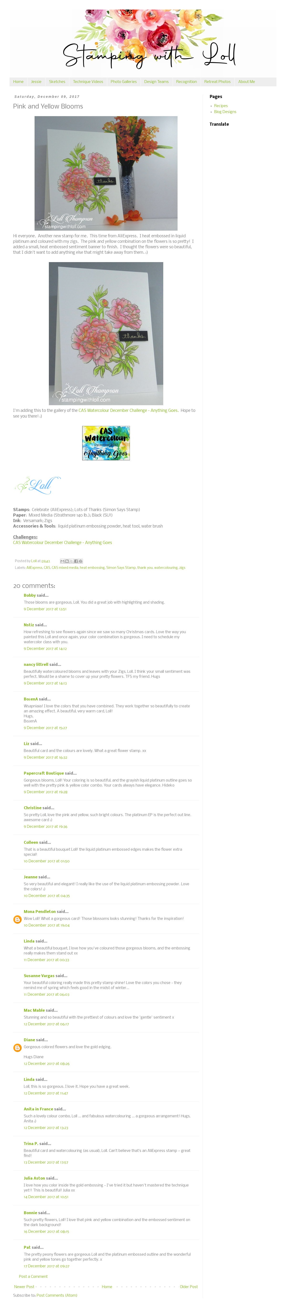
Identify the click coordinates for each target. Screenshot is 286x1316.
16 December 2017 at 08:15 (46, 1232)
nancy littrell (36, 665)
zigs (182, 568)
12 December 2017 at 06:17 (46, 1024)
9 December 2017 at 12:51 (45, 609)
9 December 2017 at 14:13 (45, 683)
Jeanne (30, 877)
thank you (145, 568)
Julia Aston (34, 1178)
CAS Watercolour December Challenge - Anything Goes (62, 543)
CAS (47, 568)
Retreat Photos (217, 82)
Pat (27, 1248)
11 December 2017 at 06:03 (46, 995)
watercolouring (166, 568)
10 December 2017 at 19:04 (47, 925)
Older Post (189, 1287)
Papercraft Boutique (44, 774)
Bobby (30, 596)
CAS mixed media (65, 568)
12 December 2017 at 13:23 (46, 1128)
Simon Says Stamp (121, 568)
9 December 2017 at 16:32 (45, 758)
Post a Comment (33, 1277)
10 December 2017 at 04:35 (47, 896)
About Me (246, 82)
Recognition (186, 82)
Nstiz (29, 625)
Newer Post (24, 1287)
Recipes (221, 106)
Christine (32, 808)
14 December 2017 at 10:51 (46, 1197)
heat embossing (92, 568)
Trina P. (31, 1144)
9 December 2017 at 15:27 (45, 728)
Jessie (36, 82)
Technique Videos (88, 82)
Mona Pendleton (40, 912)
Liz (26, 744)
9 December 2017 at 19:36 (45, 827)
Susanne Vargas (39, 976)
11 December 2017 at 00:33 (46, 960)
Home (18, 82)
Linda (29, 941)
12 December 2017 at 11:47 (46, 1093)
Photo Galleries (124, 82)
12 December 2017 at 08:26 (47, 1064)
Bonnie (30, 1213)
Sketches (57, 82)
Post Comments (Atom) (57, 1296)
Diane (29, 1040)
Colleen (31, 843)
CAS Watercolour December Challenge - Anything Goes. (129, 411)
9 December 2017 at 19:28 (45, 792)
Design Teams (156, 82)
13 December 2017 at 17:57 (46, 1163)
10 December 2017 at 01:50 (47, 861)
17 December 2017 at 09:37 (46, 1266)
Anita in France (38, 1109)
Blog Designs (225, 112)
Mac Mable (34, 1011)
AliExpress (34, 568)
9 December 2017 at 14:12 (45, 649)
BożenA (31, 699)
